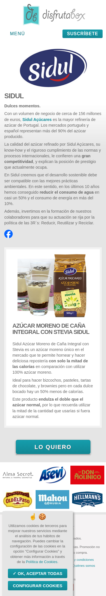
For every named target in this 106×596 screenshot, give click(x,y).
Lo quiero (53, 447)
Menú (17, 33)
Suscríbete (82, 33)
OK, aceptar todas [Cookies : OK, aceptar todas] (39, 573)
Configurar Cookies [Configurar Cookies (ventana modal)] (37, 585)
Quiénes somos (83, 565)
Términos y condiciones (77, 559)
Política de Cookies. (42, 562)
